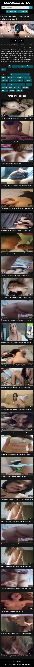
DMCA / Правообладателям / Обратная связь (17, 664)
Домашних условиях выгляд (20, 74)
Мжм (10, 87)
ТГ (9, 66)
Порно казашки (17, 661)
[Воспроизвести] (2, 36)
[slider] (13, 33)
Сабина (20, 81)
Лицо (4, 77)
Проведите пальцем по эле (16, 84)
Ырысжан (13, 81)
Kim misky (17, 87)
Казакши (5, 91)
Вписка (28, 84)
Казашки (25, 87)
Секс (3, 69)
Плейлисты (11, 11)
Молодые (22, 66)
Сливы (15, 66)
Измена (12, 91)
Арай (3, 84)
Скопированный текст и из (22, 77)
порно (17, 2)
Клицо (10, 77)
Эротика (29, 66)
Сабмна (4, 87)
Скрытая (5, 81)
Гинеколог (28, 81)
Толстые (19, 91)
